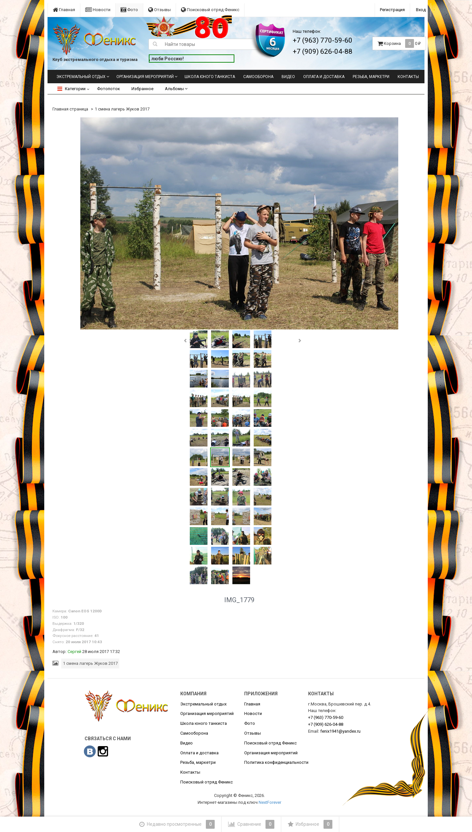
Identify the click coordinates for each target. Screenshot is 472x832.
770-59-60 (325, 717)
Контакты (408, 76)
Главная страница (70, 109)
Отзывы (159, 9)
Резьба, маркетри (371, 76)
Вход (421, 9)
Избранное (142, 88)
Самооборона (258, 76)
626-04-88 (325, 724)
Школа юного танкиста (210, 76)
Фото (129, 9)
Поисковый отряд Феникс (210, 9)
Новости (97, 9)
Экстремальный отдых (81, 76)
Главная (64, 9)
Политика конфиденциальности (276, 762)
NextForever (270, 802)
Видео (288, 76)
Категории (71, 88)
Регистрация (392, 9)
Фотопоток (108, 88)
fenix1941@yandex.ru (340, 731)
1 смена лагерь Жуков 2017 (122, 109)
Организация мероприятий (145, 76)
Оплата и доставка (323, 76)
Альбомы (176, 88)
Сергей (74, 651)
